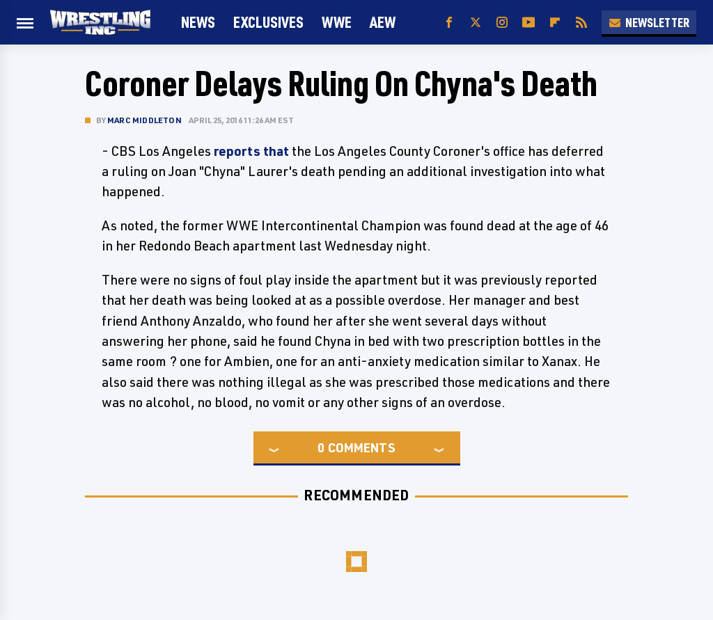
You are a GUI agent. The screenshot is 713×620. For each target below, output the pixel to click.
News (198, 22)
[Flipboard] (555, 23)
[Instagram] (502, 23)
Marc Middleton (144, 120)
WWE (337, 22)
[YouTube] (528, 23)
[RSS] (581, 23)
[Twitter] (475, 23)
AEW (382, 22)
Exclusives (268, 22)
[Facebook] (449, 23)
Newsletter (649, 22)
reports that (251, 151)
